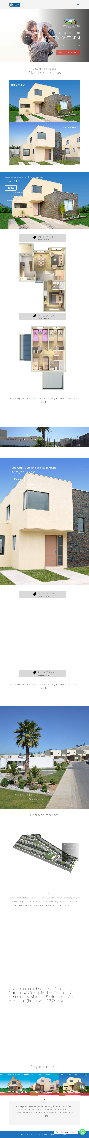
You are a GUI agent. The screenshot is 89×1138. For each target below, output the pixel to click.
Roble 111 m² (18, 84)
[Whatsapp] (82, 1132)
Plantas (10, 188)
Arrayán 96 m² (70, 127)
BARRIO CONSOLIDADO (68, 52)
